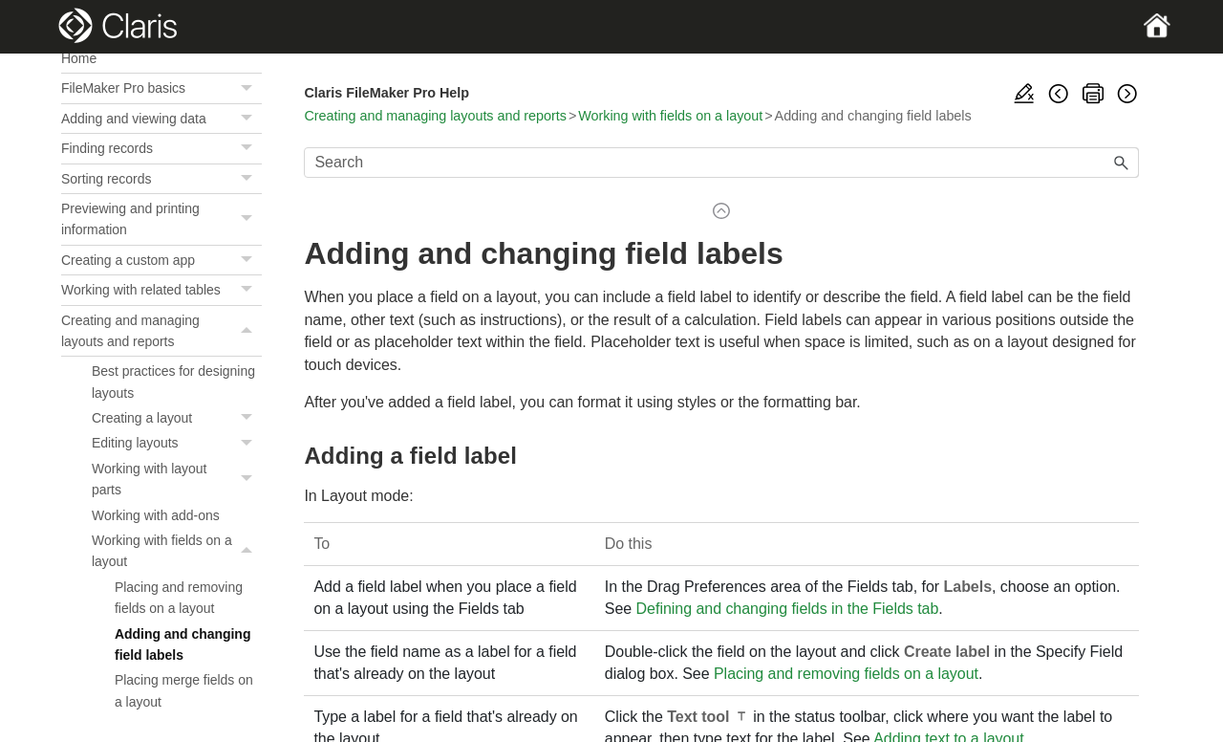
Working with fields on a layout (177, 551)
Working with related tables (161, 289)
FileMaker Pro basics (161, 88)
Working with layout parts (177, 479)
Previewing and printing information (161, 219)
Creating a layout (177, 417)
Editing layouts (177, 442)
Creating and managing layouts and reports (161, 331)
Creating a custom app (161, 260)
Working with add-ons (156, 515)
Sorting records (161, 178)
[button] (248, 88)
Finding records (161, 148)
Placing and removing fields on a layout (179, 597)
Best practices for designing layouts (173, 381)
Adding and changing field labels (182, 644)
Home (79, 58)
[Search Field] (721, 162)
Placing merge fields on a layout (184, 690)
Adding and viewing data (161, 118)
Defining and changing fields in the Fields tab (787, 608)
